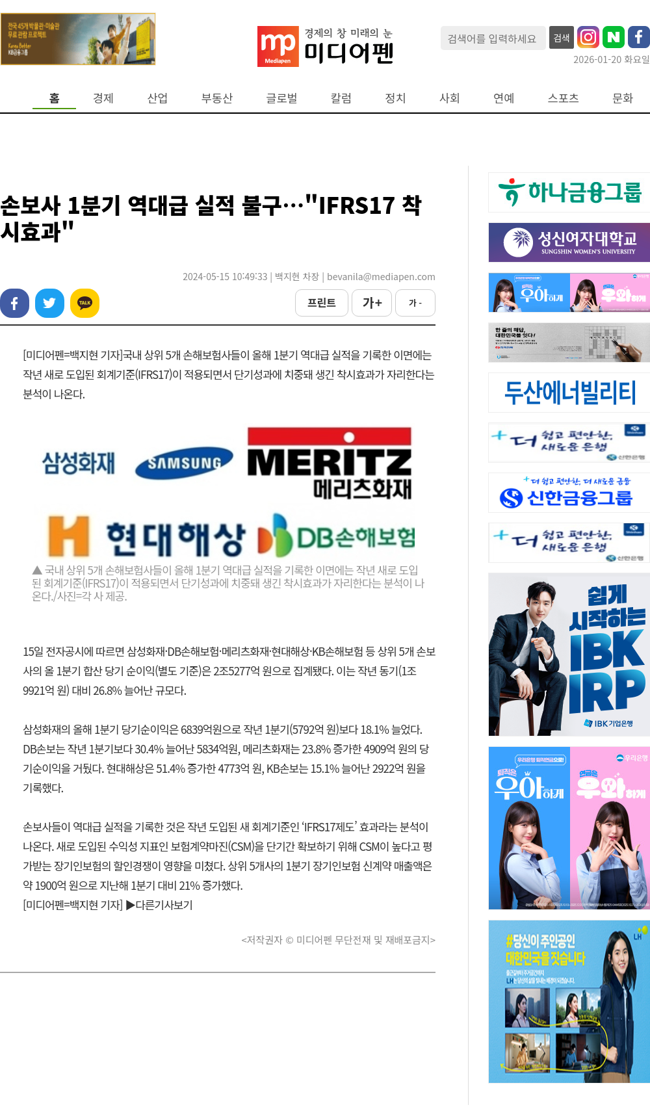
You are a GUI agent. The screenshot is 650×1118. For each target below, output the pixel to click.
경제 (103, 98)
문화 (622, 98)
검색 (561, 37)
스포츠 (564, 98)
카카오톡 (84, 303)
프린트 (321, 302)
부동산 (217, 98)
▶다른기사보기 (158, 904)
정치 (395, 98)
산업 (157, 98)
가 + (372, 302)
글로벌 (282, 98)
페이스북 (14, 303)
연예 (503, 98)
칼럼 (341, 98)
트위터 (49, 303)
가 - (415, 302)
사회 (449, 98)
